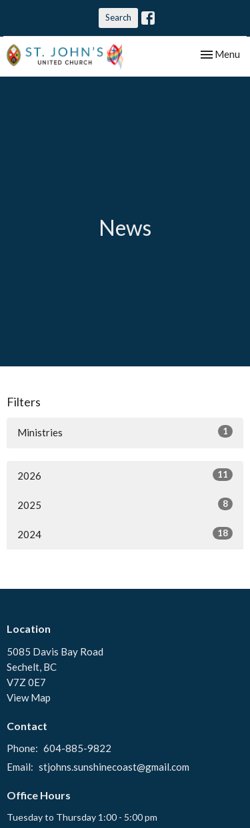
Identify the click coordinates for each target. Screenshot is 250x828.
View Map (29, 697)
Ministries (125, 431)
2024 (125, 533)
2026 (125, 475)
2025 (125, 504)
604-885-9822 (77, 748)
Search (118, 17)
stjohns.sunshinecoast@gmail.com (114, 767)
